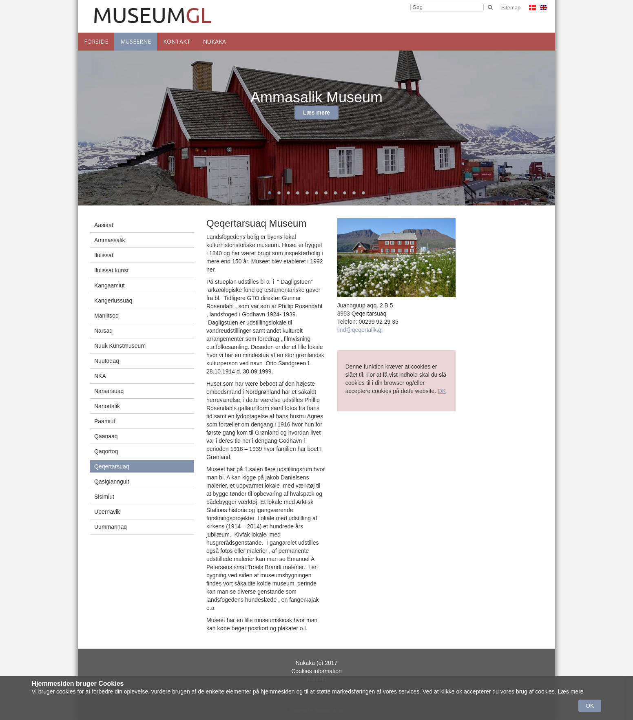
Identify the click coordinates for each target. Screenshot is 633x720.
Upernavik (107, 511)
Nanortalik (107, 406)
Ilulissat (103, 255)
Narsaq (103, 330)
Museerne (135, 41)
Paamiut (104, 421)
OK (442, 391)
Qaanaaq (106, 436)
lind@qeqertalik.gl (360, 330)
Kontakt (176, 41)
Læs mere (316, 112)
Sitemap (511, 7)
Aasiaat (103, 225)
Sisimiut (104, 496)
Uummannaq (110, 526)
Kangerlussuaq (113, 300)
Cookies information (316, 671)
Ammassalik (109, 240)
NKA (100, 376)
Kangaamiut (109, 285)
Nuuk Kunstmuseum (120, 345)
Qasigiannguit (111, 481)
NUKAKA (214, 41)
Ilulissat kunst (111, 270)
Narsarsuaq (109, 391)
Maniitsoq (106, 315)
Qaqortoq (106, 451)
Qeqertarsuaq (111, 466)
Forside (96, 41)
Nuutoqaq (106, 361)
